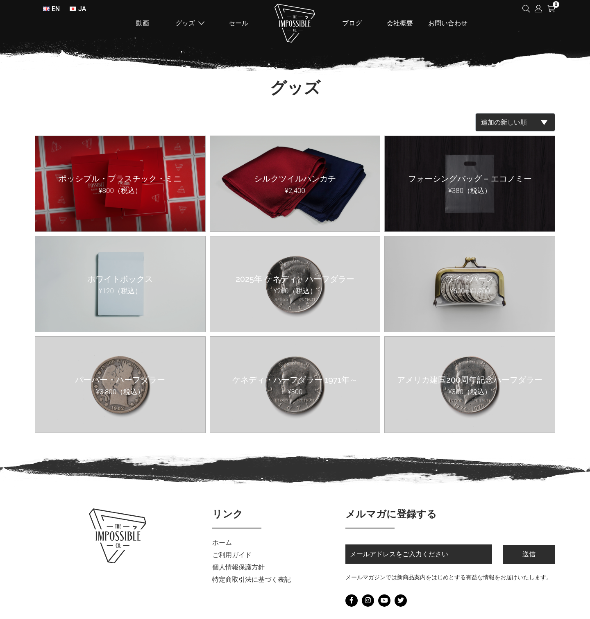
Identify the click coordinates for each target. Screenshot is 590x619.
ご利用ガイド (232, 555)
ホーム (295, 23)
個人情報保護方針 (238, 567)
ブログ (352, 23)
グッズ (185, 23)
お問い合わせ (447, 23)
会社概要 (400, 23)
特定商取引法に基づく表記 (251, 579)
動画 (142, 23)
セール (238, 23)
